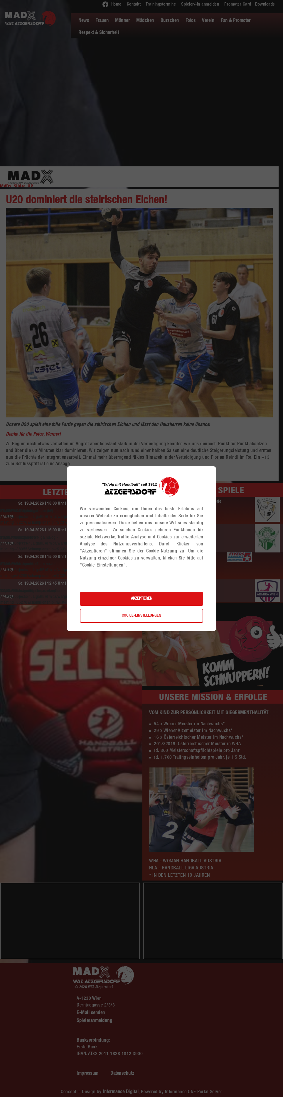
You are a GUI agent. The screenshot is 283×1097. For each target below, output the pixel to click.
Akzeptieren (141, 599)
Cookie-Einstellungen (141, 616)
